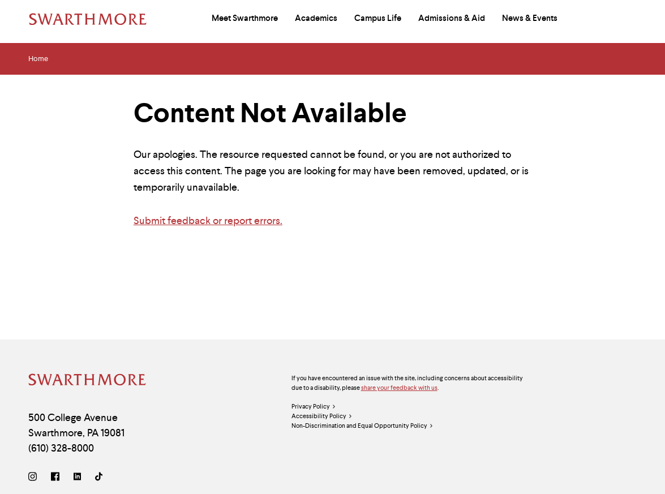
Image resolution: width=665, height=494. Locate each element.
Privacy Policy (313, 406)
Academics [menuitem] (316, 18)
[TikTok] (99, 477)
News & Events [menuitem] (529, 18)
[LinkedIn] (77, 477)
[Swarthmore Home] (87, 381)
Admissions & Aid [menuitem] (451, 18)
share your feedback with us (399, 388)
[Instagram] (34, 477)
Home (38, 58)
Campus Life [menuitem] (377, 18)
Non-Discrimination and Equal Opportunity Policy (362, 426)
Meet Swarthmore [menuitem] (245, 18)
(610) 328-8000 (61, 447)
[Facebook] (55, 477)
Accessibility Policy (322, 416)
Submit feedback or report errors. (208, 220)
